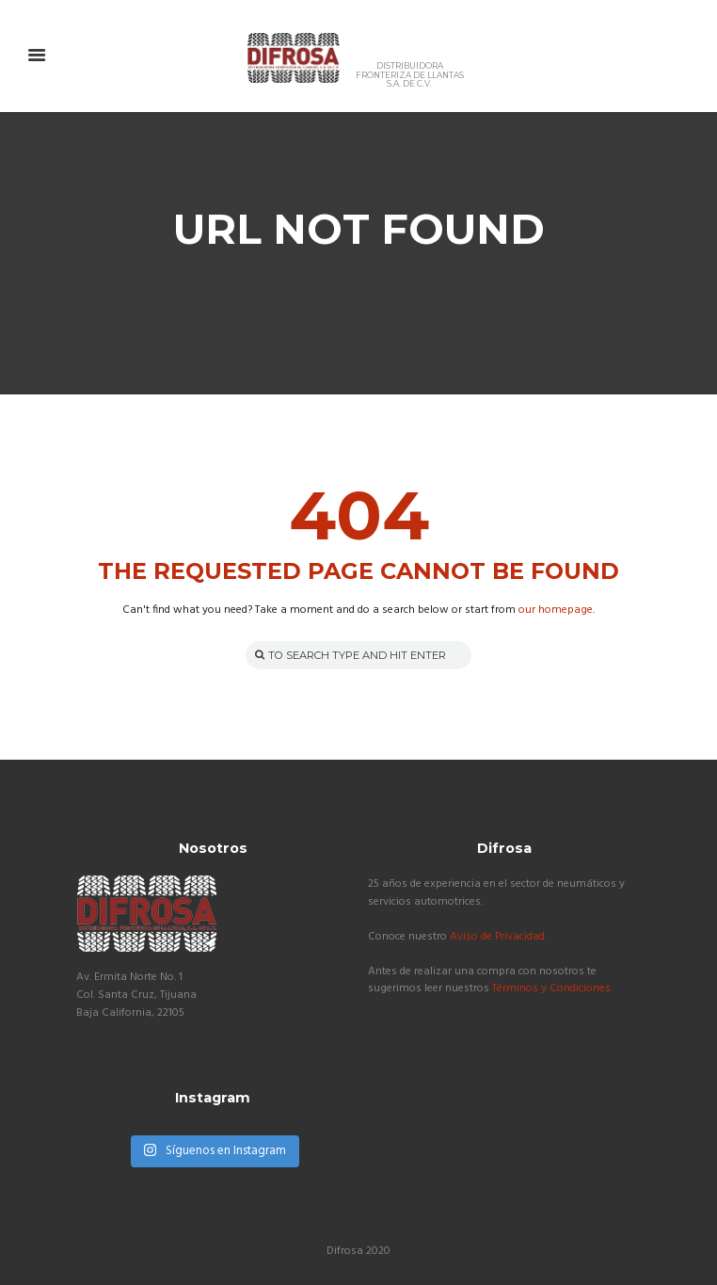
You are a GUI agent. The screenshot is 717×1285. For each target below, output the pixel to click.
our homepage (555, 610)
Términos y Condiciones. (552, 988)
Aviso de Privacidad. (498, 936)
